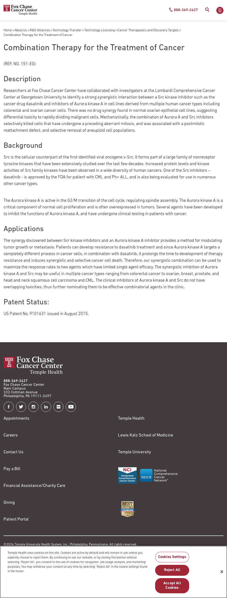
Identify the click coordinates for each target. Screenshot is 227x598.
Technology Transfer (67, 30)
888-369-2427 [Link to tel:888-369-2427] (16, 381)
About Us (21, 30)
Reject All (172, 572)
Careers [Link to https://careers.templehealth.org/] (11, 435)
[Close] (222, 574)
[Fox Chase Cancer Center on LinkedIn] (46, 407)
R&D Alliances (40, 30)
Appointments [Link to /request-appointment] (16, 418)
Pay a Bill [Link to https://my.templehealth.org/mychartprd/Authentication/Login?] (12, 469)
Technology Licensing (99, 30)
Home (8, 30)
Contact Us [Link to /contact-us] (13, 452)
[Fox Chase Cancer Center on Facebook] (9, 407)
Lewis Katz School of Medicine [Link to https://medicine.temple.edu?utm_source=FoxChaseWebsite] (145, 435)
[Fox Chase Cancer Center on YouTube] (71, 407)
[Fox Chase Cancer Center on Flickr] (58, 407)
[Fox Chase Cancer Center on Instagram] (33, 407)
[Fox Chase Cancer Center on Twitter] (21, 407)
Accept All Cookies (172, 588)
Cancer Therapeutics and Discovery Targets (148, 30)
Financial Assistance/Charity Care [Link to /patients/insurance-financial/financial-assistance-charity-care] (34, 486)
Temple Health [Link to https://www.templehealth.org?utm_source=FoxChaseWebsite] (131, 418)
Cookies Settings (172, 559)
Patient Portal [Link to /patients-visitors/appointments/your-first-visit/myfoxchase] (16, 519)
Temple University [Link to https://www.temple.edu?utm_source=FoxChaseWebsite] (134, 452)
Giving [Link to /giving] (9, 502)
